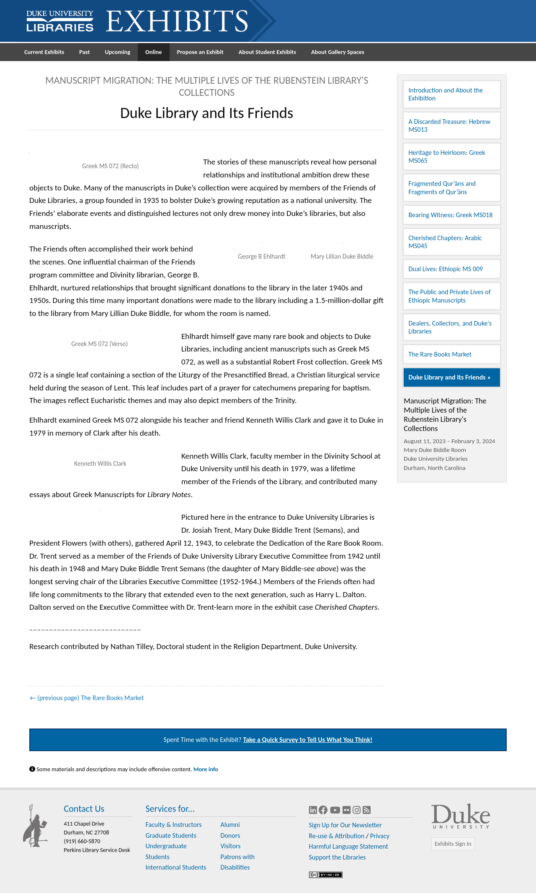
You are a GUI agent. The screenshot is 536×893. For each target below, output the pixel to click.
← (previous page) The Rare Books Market (87, 698)
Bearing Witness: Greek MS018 (451, 215)
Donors (230, 835)
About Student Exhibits (267, 52)
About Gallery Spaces (337, 52)
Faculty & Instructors (174, 825)
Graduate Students (171, 835)
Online (153, 52)
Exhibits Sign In (453, 843)
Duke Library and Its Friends (447, 377)
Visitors (231, 846)
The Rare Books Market (440, 354)
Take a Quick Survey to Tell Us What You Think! (308, 740)
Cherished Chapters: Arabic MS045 (445, 242)
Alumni (230, 825)
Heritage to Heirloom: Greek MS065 (447, 156)
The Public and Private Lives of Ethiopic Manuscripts (450, 296)
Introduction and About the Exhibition (446, 94)
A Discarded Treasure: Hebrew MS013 (449, 125)
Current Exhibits (44, 52)
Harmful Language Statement (348, 846)
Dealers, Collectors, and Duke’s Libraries (450, 327)
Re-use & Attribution (337, 836)
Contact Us (84, 808)
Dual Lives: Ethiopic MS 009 (446, 269)
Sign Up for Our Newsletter (345, 825)
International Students (176, 867)
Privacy (379, 836)
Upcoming (117, 52)
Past (84, 52)
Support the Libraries (337, 857)
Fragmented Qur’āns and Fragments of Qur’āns (442, 187)
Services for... (170, 808)
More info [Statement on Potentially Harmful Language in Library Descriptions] (205, 769)
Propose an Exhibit (200, 52)
